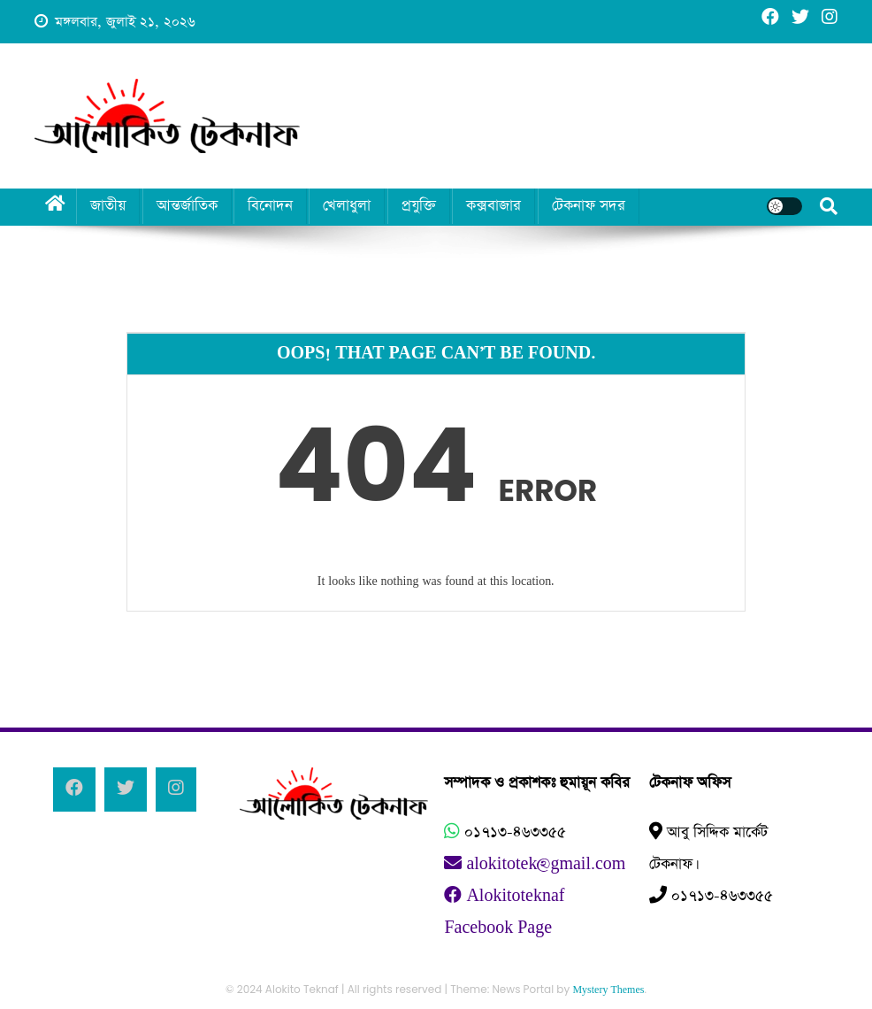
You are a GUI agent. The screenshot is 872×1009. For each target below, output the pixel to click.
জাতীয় (108, 206)
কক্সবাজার (493, 206)
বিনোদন (270, 206)
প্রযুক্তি (419, 206)
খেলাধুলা (347, 206)
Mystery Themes (608, 990)
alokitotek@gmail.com (534, 864)
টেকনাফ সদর (588, 206)
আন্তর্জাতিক (187, 206)
